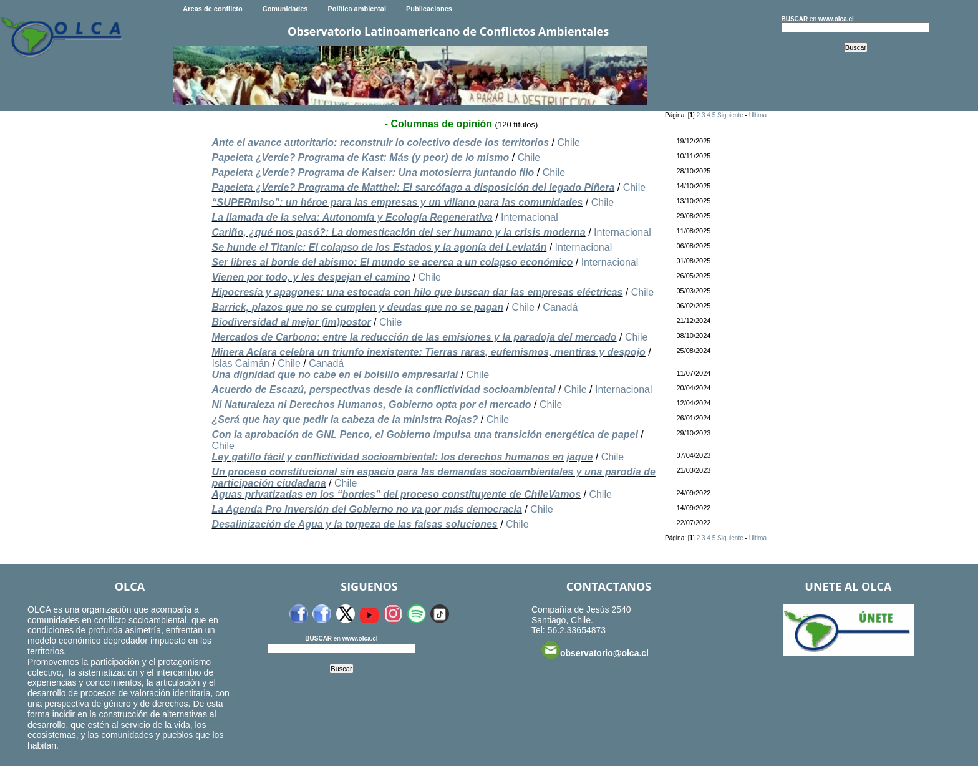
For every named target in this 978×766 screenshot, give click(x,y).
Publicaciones (429, 8)
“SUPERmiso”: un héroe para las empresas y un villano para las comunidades (397, 202)
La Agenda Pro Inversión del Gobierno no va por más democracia (366, 509)
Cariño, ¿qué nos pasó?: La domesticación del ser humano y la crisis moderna (398, 232)
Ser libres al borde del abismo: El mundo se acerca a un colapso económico (392, 262)
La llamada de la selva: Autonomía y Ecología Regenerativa (351, 217)
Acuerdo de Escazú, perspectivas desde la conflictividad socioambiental (383, 389)
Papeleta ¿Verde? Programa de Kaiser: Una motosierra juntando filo (373, 172)
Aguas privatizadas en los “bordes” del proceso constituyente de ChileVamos (396, 494)
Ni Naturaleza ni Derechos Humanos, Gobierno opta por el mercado (371, 404)
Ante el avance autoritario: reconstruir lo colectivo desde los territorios (380, 142)
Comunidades (285, 8)
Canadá (560, 307)
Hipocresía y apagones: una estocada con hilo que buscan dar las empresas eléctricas (416, 292)
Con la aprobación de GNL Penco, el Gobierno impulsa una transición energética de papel (424, 434)
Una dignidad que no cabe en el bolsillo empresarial (334, 374)
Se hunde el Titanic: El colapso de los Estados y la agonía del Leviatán (378, 247)
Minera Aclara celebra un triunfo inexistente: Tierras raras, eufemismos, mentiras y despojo (428, 352)
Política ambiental (356, 8)
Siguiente (730, 115)
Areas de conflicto (212, 8)
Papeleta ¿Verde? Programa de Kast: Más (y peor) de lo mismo (360, 157)
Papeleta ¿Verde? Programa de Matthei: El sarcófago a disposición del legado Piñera (412, 187)
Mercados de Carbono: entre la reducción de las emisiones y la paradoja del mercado (413, 337)
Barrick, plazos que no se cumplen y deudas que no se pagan (357, 307)
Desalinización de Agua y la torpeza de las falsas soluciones (354, 524)
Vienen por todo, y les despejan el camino (310, 277)
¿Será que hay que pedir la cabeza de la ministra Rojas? (344, 419)
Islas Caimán (240, 363)
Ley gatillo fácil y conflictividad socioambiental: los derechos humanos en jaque (402, 457)
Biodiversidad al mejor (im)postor (290, 322)
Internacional (529, 217)
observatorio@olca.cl (595, 650)
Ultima (758, 115)
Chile (568, 142)
